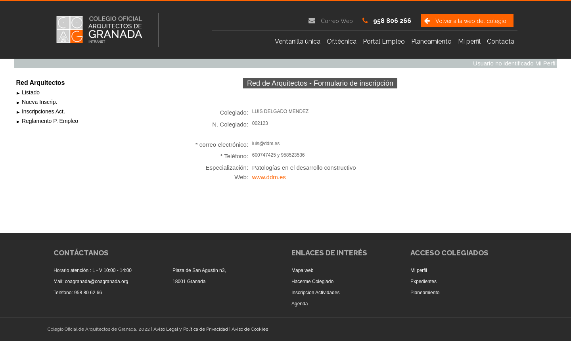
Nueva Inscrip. (38, 102)
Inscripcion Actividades (315, 292)
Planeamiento (431, 41)
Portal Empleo (384, 41)
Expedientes (423, 281)
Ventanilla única (297, 41)
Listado (30, 92)
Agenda (299, 304)
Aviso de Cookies (250, 329)
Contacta (500, 41)
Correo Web (337, 21)
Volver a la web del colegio (470, 21)
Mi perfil (469, 41)
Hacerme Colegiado (312, 281)
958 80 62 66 (88, 292)
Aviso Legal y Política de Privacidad (191, 329)
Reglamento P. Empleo (49, 121)
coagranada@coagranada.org (96, 281)
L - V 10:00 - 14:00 (112, 270)
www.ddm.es (269, 177)
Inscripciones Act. (42, 111)
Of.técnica (341, 41)
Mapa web (302, 270)
